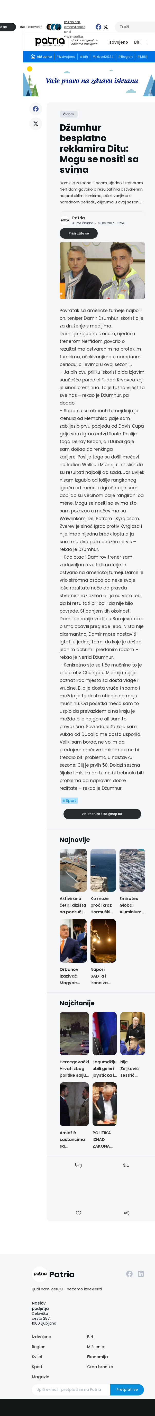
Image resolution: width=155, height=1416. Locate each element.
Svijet (37, 1356)
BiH (137, 42)
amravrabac (74, 26)
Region (38, 1346)
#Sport (69, 800)
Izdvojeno (118, 42)
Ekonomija (97, 1356)
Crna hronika (100, 1367)
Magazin (40, 1377)
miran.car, (72, 22)
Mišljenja (95, 1346)
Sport (37, 1367)
